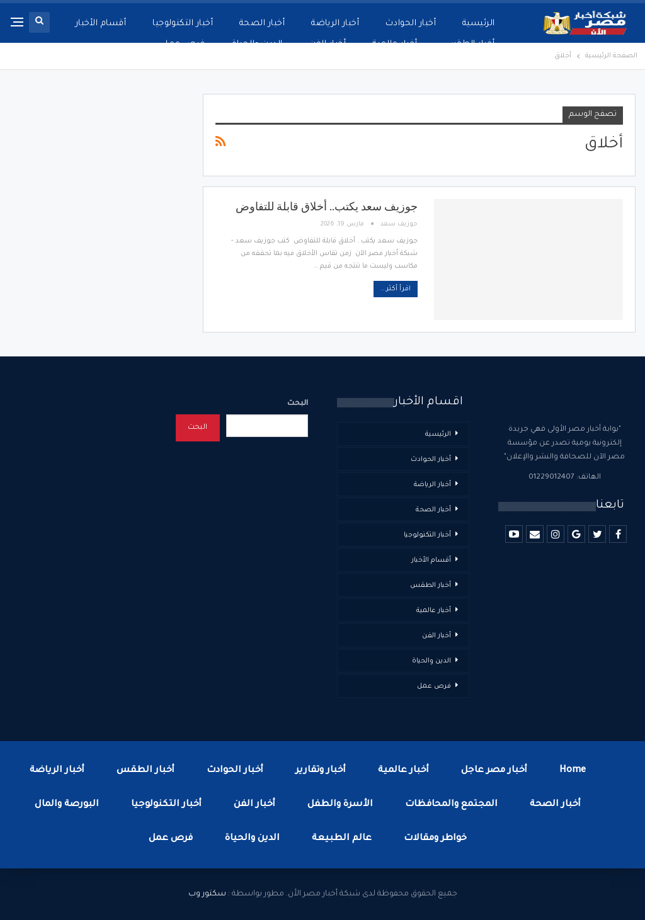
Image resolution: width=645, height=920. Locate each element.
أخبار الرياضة (335, 23)
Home (572, 771)
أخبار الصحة (262, 23)
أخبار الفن (327, 44)
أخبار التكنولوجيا (182, 23)
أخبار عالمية (395, 44)
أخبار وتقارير (320, 771)
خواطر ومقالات (435, 839)
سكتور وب (207, 894)
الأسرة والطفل (340, 805)
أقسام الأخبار (101, 23)
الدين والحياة (257, 44)
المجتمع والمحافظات (451, 805)
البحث (297, 404)
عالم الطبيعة (342, 839)
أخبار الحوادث (410, 23)
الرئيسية (478, 23)
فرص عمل (183, 44)
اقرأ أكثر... (395, 289)
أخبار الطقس (469, 44)
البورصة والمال (67, 805)
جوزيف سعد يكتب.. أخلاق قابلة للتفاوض (327, 206)
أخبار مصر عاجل (494, 771)
